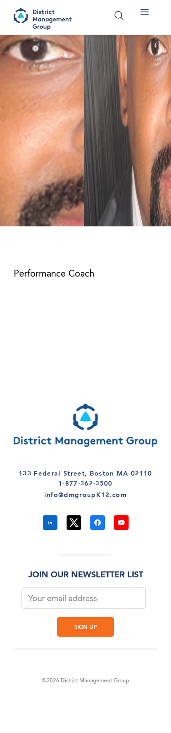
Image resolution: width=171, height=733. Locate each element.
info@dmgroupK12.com (85, 495)
